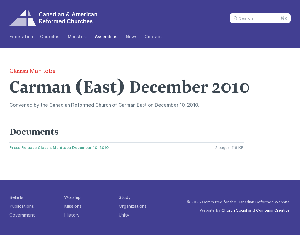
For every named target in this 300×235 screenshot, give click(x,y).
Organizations (133, 206)
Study (125, 197)
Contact (153, 36)
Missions (73, 206)
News (131, 36)
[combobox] (260, 18)
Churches (50, 36)
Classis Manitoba (32, 70)
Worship (72, 197)
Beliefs (16, 197)
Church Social (234, 209)
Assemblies (107, 36)
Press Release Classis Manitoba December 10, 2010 (59, 147)
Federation (21, 36)
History (71, 215)
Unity (124, 215)
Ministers (78, 36)
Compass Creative (273, 209)
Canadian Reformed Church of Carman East (98, 104)
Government (22, 215)
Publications (21, 206)
